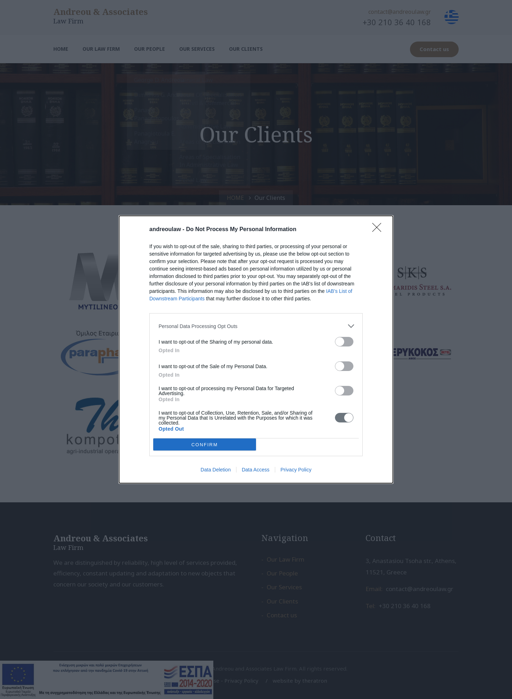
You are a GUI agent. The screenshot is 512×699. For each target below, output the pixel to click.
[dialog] (256, 349)
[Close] (379, 229)
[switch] (344, 341)
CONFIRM (204, 444)
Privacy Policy (296, 470)
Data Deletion (216, 470)
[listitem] (256, 326)
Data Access (256, 470)
